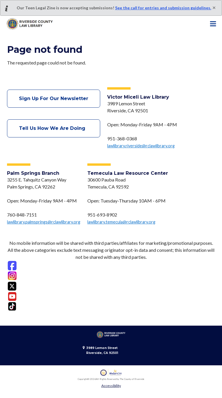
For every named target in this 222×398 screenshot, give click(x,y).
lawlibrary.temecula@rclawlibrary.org (121, 221)
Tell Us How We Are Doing (53, 128)
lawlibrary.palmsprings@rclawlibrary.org (43, 221)
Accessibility (111, 385)
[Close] (214, 7)
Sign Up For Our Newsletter (53, 98)
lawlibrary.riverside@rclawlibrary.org (141, 145)
